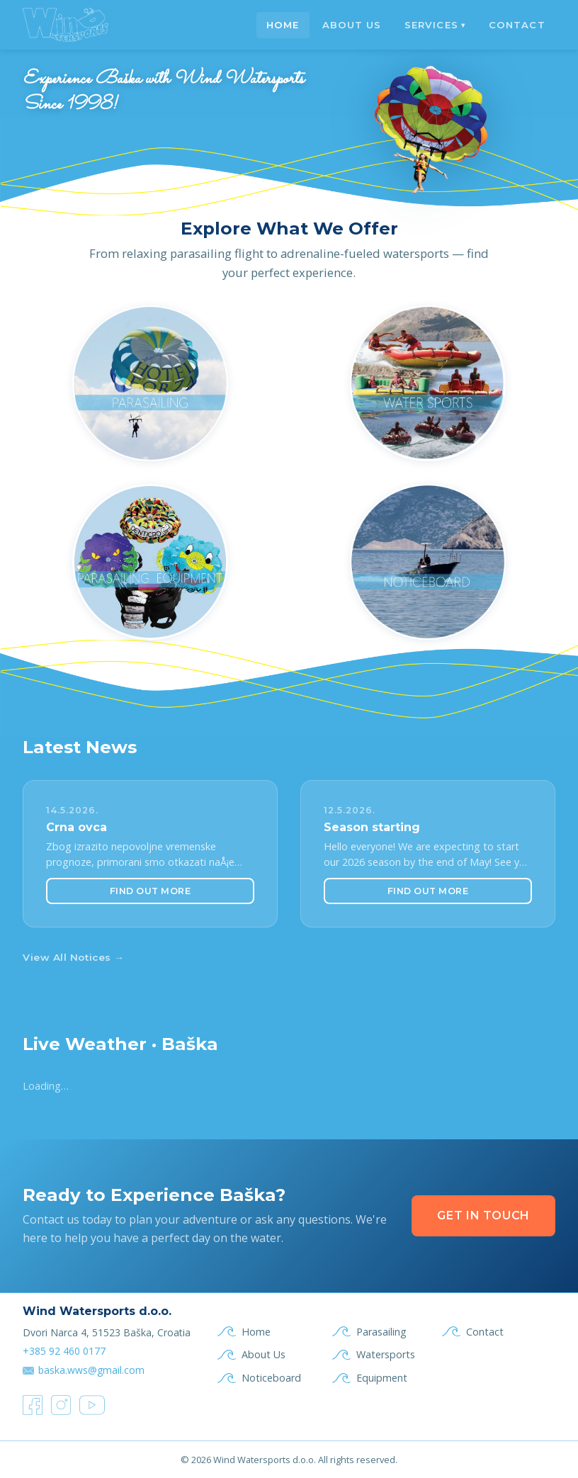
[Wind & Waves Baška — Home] (66, 25)
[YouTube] (92, 1405)
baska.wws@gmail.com (91, 1370)
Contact (517, 24)
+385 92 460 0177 (64, 1351)
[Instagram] (61, 1405)
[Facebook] (32, 1405)
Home (282, 24)
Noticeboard (271, 1377)
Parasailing (381, 1331)
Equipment (381, 1377)
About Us (351, 24)
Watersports (385, 1354)
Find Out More (150, 891)
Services (434, 24)
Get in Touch (483, 1215)
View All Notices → (73, 957)
